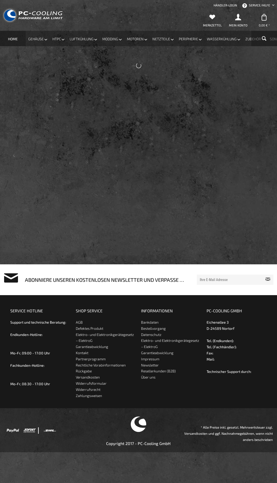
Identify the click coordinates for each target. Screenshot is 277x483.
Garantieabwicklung (92, 346)
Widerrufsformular (91, 383)
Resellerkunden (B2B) (158, 371)
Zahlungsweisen (89, 395)
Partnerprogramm (91, 359)
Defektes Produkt (89, 328)
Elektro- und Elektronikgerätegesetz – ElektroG (105, 337)
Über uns (148, 377)
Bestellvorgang (153, 328)
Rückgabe (84, 371)
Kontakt (82, 353)
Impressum (150, 359)
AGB (79, 322)
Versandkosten (88, 377)
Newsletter (150, 365)
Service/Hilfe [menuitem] (256, 5)
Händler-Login (225, 5)
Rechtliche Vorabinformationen (101, 365)
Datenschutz (151, 334)
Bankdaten (150, 322)
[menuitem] (225, 5)
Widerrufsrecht (88, 389)
